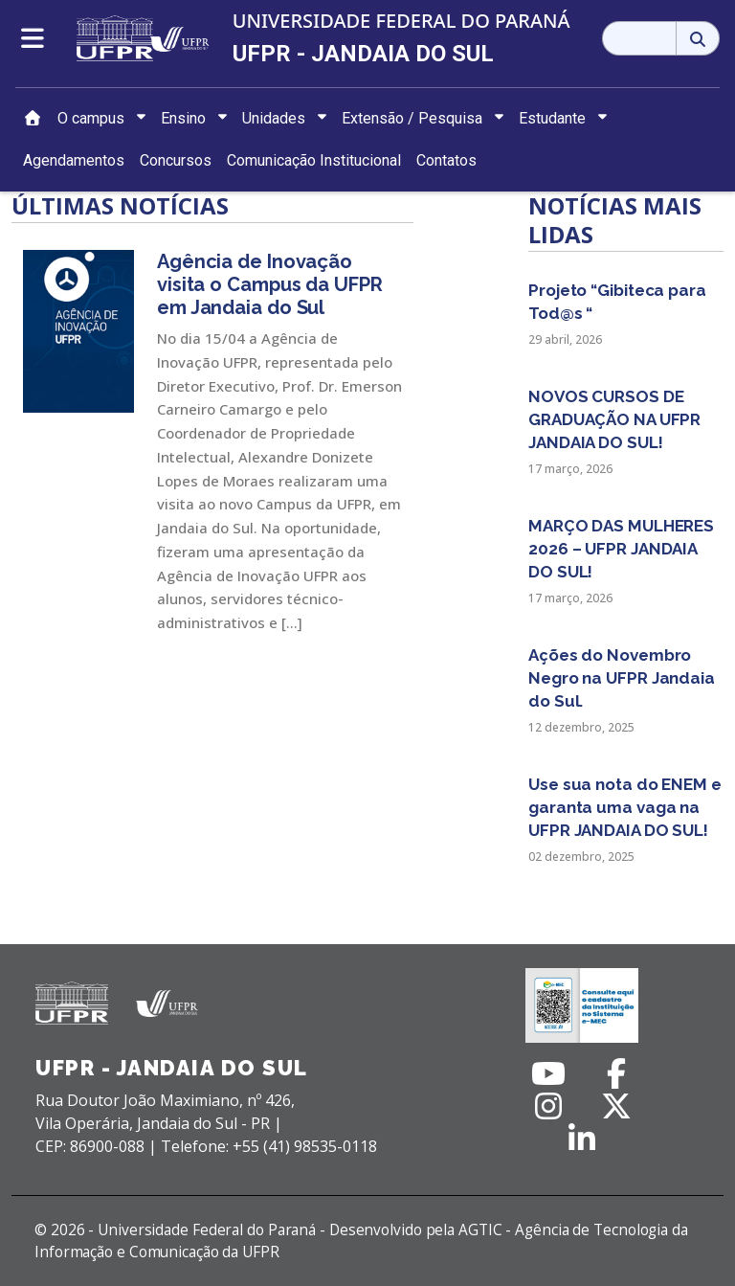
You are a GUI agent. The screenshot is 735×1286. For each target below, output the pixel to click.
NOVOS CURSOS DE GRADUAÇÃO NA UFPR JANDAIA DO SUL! (614, 419)
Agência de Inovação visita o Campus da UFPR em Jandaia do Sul (270, 284)
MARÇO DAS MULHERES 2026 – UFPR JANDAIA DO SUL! (621, 548)
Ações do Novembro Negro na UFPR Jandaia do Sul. (621, 678)
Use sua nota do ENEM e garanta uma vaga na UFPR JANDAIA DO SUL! (625, 807)
